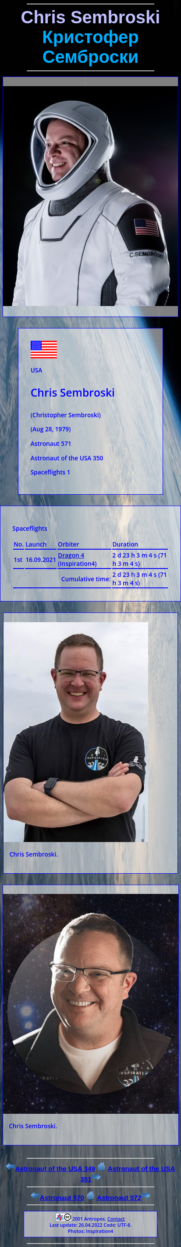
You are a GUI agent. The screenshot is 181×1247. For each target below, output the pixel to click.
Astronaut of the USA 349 (50, 1168)
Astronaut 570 (57, 1197)
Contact (116, 1219)
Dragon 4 (71, 555)
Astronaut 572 (123, 1197)
